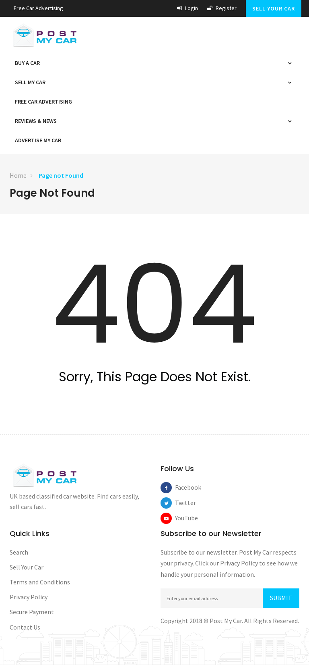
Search (19, 552)
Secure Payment (32, 612)
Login (187, 8)
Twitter (180, 503)
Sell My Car (32, 82)
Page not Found (61, 175)
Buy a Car (29, 63)
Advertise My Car (38, 140)
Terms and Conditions (40, 582)
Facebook (180, 487)
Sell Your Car (273, 8)
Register (222, 8)
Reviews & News (38, 121)
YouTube (180, 518)
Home (18, 175)
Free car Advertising (38, 8)
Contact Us (25, 627)
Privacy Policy (28, 597)
